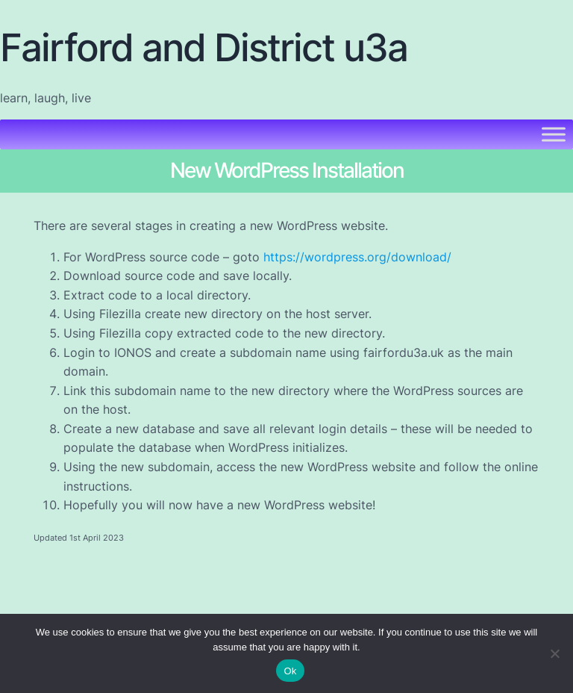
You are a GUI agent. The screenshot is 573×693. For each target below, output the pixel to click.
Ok (290, 671)
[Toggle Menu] (554, 135)
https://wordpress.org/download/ (357, 256)
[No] (554, 653)
